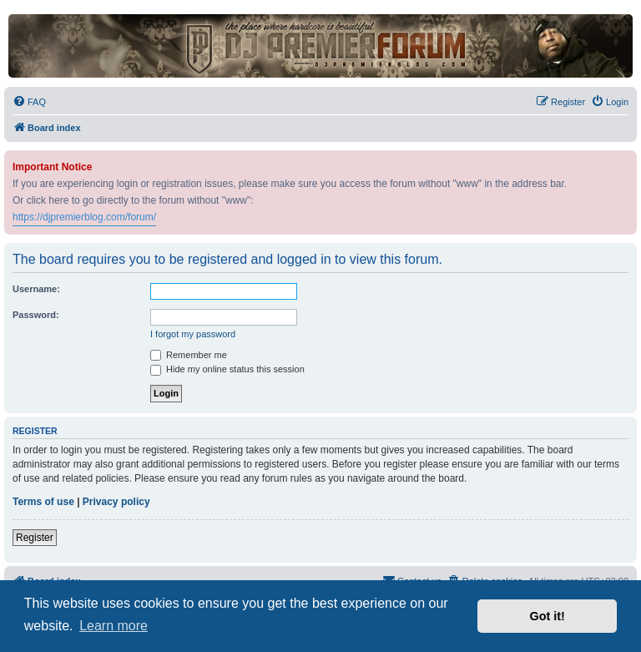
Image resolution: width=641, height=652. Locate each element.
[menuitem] (29, 102)
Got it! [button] (547, 616)
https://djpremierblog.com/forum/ (84, 217)
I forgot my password (192, 334)
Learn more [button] (113, 626)
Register (34, 537)
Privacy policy (116, 502)
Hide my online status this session (227, 369)
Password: (36, 315)
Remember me (188, 355)
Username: (36, 289)
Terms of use (43, 502)
